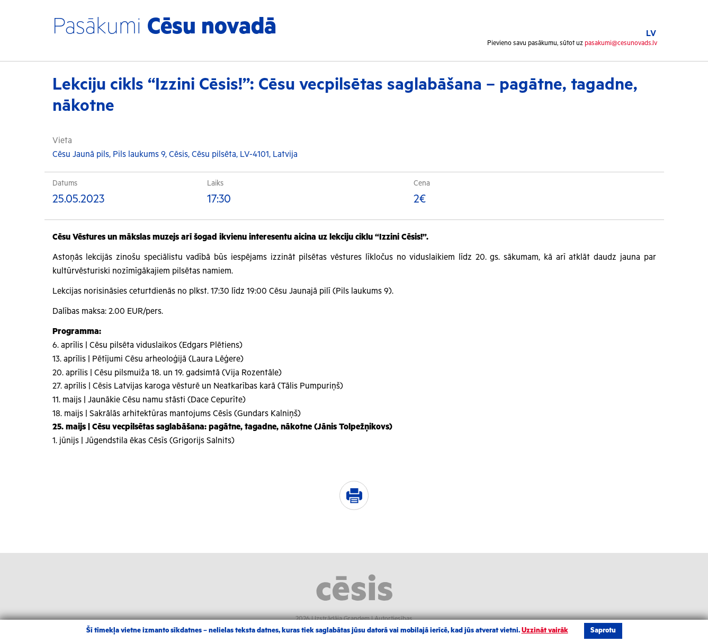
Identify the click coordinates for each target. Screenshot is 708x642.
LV (651, 34)
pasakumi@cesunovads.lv (621, 43)
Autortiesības (393, 619)
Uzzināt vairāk (545, 631)
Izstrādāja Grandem (342, 619)
